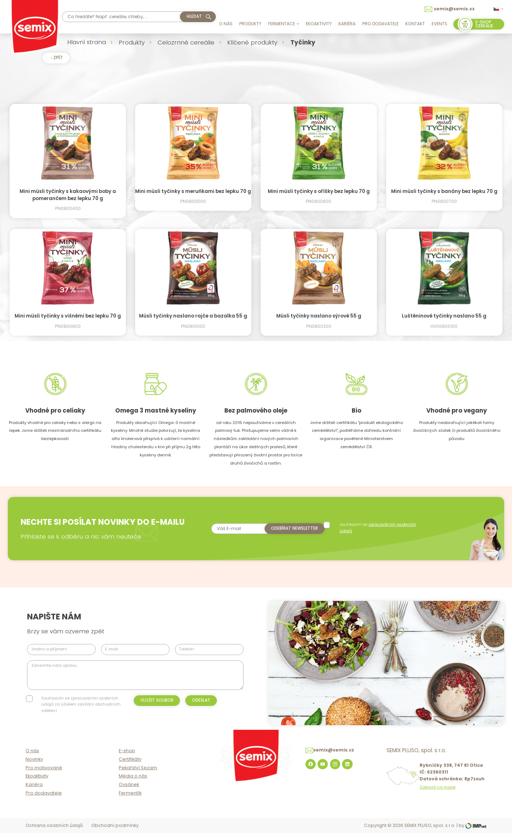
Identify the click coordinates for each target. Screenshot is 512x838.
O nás (226, 24)
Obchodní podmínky (115, 831)
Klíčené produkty (252, 42)
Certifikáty (130, 764)
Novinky (34, 764)
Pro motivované (44, 773)
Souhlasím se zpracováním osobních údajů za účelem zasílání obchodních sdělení (81, 704)
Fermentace (283, 24)
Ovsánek (129, 790)
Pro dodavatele (380, 24)
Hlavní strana (86, 42)
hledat (194, 16)
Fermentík (130, 798)
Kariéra (347, 24)
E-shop (127, 756)
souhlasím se (378, 527)
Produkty (250, 24)
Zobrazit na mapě (437, 793)
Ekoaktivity (319, 24)
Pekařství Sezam (138, 773)
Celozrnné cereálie (186, 42)
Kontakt (415, 24)
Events (439, 24)
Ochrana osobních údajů (54, 831)
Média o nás (133, 781)
